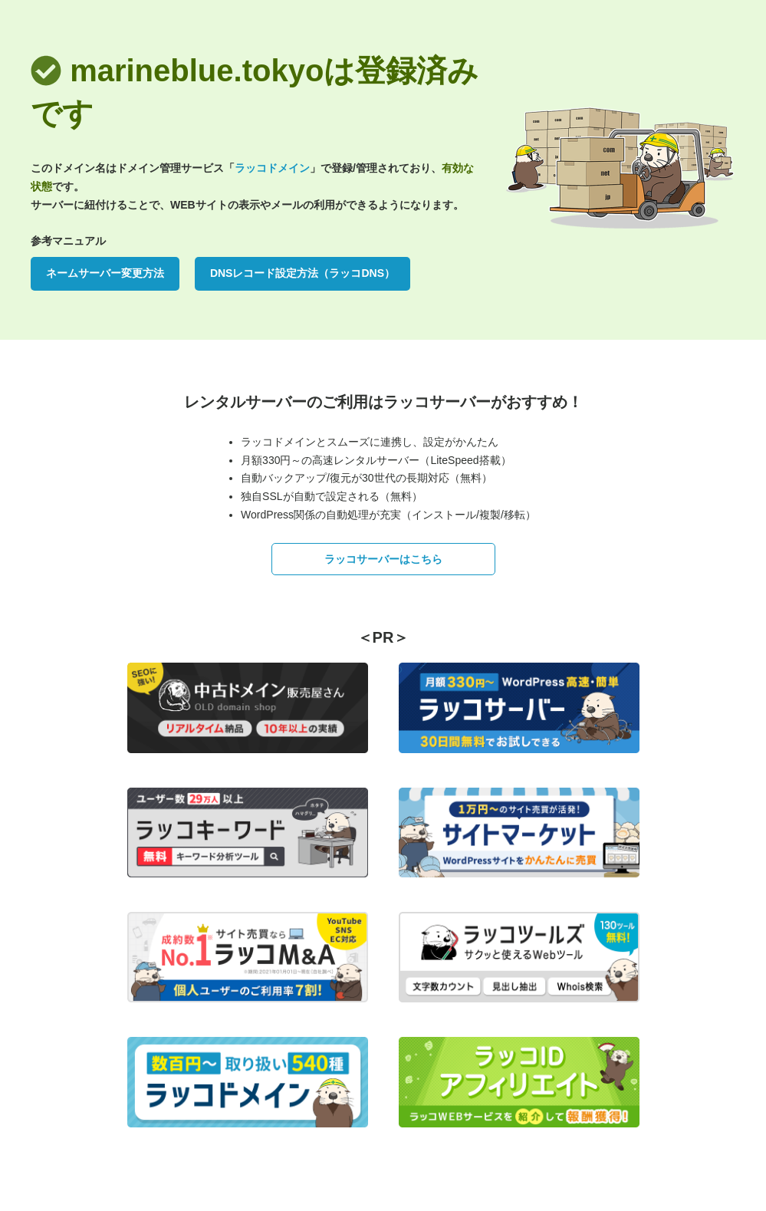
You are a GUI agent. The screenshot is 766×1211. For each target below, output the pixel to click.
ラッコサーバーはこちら (383, 559)
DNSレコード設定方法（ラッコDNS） (302, 273)
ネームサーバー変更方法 (105, 273)
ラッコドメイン (272, 168)
